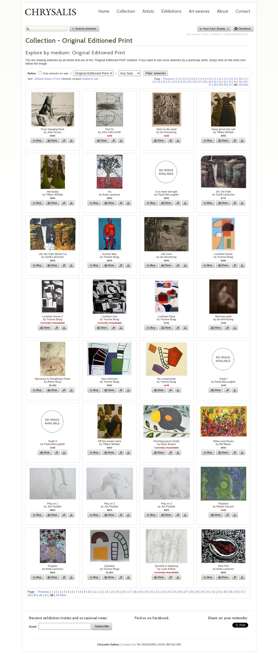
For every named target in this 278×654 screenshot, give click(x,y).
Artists (148, 11)
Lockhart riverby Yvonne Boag (109, 318)
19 (158, 81)
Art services (199, 11)
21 (169, 81)
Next (245, 84)
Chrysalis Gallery (52, 13)
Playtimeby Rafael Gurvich (223, 505)
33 (230, 81)
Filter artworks (156, 73)
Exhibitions (171, 11)
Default (39, 78)
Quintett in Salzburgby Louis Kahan (166, 567)
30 (214, 81)
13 (225, 78)
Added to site (90, 78)
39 (220, 84)
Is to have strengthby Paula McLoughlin (166, 193)
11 (214, 78)
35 (240, 81)
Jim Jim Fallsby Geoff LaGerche (223, 193)
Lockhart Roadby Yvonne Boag (166, 318)
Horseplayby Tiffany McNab (53, 193)
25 (189, 81)
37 (210, 84)
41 (230, 84)
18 (153, 81)
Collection (126, 11)
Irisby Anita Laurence (109, 193)
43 (240, 84)
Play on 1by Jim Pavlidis (52, 505)
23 (179, 81)
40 (225, 84)
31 (219, 81)
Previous (168, 78)
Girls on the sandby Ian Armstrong (167, 131)
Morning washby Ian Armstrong (224, 318)
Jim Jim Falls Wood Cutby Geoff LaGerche (52, 255)
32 (225, 81)
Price (57, 78)
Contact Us (128, 644)
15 (235, 78)
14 (230, 78)
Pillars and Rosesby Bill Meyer (223, 443)
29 (209, 81)
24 (184, 81)
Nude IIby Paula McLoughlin (52, 443)
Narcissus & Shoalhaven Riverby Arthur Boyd (53, 380)
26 (194, 81)
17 (245, 78)
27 (199, 81)
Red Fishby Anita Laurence (223, 567)
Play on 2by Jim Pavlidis (109, 505)
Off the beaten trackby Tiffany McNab (109, 443)
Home (103, 11)
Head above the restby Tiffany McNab (223, 131)
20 (163, 81)
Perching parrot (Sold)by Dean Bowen (167, 443)
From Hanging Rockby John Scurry (52, 131)
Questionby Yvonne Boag (109, 567)
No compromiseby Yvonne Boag (166, 380)
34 (235, 81)
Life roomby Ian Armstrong (167, 255)
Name (48, 78)
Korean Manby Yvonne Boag (109, 255)
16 (240, 78)
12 (219, 78)
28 (204, 81)
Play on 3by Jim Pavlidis (166, 505)
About (222, 11)
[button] (84, 29)
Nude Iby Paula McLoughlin (223, 380)
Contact (242, 11)
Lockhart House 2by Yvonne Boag (52, 318)
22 (174, 81)
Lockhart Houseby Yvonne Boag (223, 255)
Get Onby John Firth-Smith (109, 131)
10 (209, 78)
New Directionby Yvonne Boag (109, 380)
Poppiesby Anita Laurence (52, 567)
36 (245, 81)
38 (215, 84)
